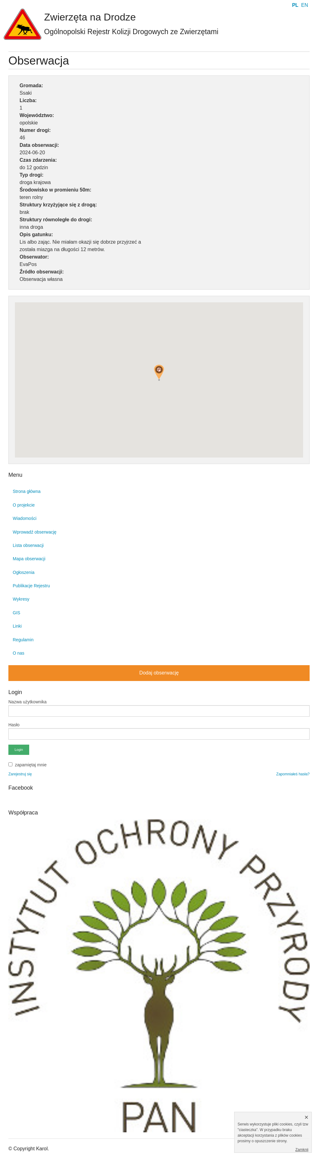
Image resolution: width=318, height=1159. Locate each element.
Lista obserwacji (28, 545)
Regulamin (23, 639)
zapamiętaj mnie (31, 764)
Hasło (14, 724)
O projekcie (24, 505)
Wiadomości (24, 518)
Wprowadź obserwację (35, 532)
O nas (18, 653)
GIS (16, 612)
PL (295, 5)
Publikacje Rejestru (31, 585)
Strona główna (27, 491)
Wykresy (21, 599)
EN (304, 5)
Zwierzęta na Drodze (90, 17)
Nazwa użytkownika (27, 701)
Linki (17, 626)
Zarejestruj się (20, 774)
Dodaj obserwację (159, 672)
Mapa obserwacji (29, 558)
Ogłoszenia (23, 572)
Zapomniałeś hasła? (293, 774)
